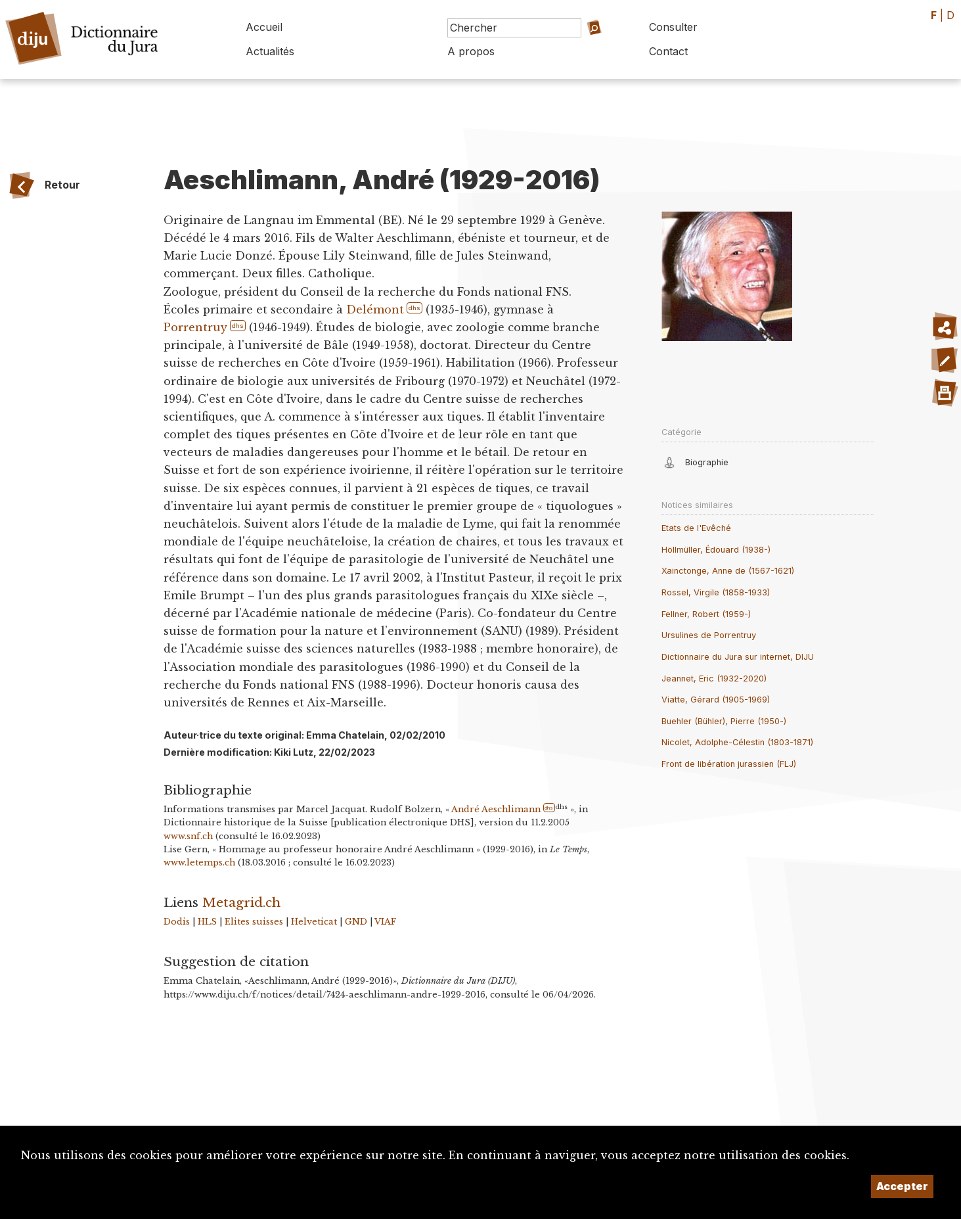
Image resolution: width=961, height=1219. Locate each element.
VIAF (385, 922)
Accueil (264, 27)
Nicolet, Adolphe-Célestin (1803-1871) (737, 742)
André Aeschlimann (496, 809)
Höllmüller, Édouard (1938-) (716, 550)
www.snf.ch (188, 836)
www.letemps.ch (199, 862)
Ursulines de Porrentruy (708, 635)
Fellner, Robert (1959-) (706, 614)
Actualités (270, 51)
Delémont (375, 309)
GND (356, 922)
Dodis (177, 922)
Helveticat (314, 922)
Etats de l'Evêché (696, 528)
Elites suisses (254, 922)
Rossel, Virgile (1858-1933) (715, 592)
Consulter (673, 27)
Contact (668, 51)
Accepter (902, 1186)
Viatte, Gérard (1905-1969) (715, 699)
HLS (207, 922)
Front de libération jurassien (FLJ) (728, 764)
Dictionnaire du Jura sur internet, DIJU (737, 657)
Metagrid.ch (241, 902)
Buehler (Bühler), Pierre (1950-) (723, 721)
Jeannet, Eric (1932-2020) (714, 678)
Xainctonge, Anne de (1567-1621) (727, 571)
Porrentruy (195, 327)
